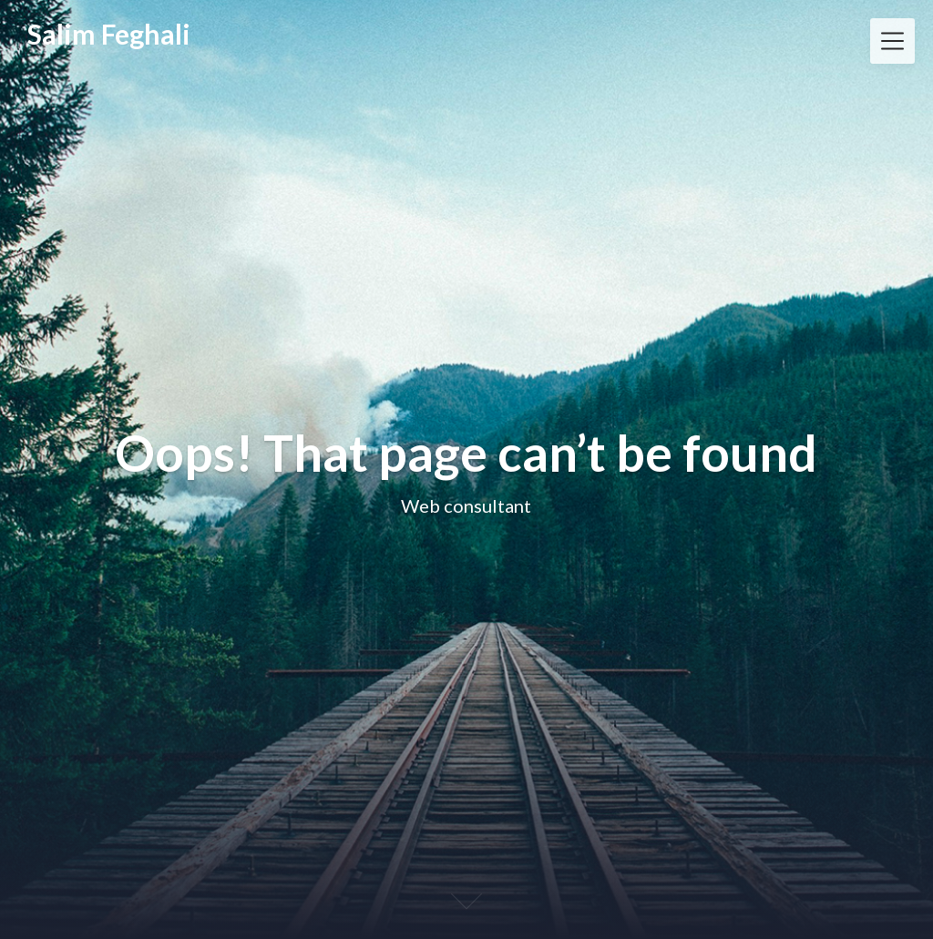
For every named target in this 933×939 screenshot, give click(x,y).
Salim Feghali (108, 34)
